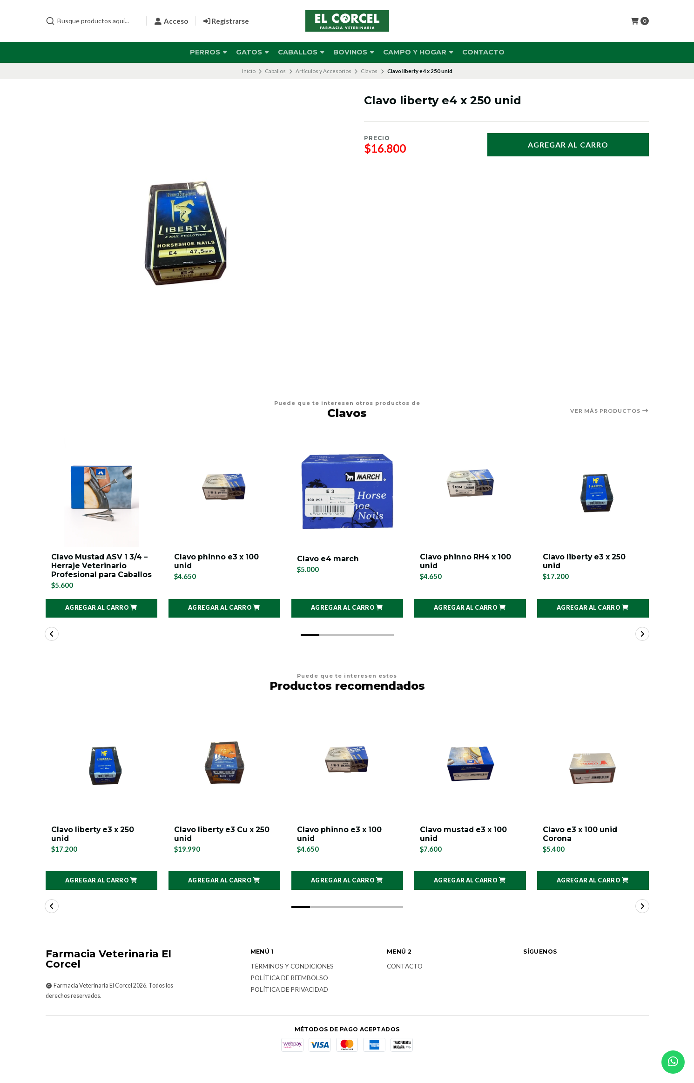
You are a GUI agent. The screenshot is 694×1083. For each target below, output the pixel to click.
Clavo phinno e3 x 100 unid (217, 562)
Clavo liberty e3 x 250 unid (585, 562)
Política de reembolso (289, 989)
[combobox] (92, 21)
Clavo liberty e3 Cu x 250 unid (223, 844)
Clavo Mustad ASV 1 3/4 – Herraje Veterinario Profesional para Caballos (101, 571)
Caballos (301, 52)
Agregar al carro (568, 144)
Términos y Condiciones (292, 977)
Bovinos (353, 52)
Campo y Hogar (418, 52)
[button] (101, 618)
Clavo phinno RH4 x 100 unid (466, 562)
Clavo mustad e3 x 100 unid (465, 844)
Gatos (252, 52)
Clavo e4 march (328, 558)
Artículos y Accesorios (323, 71)
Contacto (483, 52)
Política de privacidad (289, 1000)
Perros (208, 52)
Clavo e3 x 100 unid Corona (581, 844)
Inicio (249, 71)
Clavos (369, 71)
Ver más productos (609, 411)
